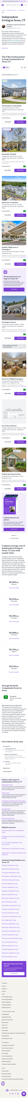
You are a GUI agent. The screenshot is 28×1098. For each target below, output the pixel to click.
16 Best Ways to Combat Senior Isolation (13, 848)
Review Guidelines (6, 1002)
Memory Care (5, 793)
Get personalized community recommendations (14, 346)
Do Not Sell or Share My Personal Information (12, 1079)
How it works (5, 1053)
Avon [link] (3, 12)
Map (23, 67)
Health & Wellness (14, 771)
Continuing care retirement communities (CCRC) (13, 1033)
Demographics (14, 746)
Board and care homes (7, 1019)
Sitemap (20, 1090)
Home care (4, 1025)
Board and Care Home (8, 818)
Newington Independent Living (10, 891)
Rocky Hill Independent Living (10, 912)
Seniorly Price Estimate (13, 40)
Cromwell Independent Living (10, 934)
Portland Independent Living (10, 949)
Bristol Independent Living (9, 902)
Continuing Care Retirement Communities (13, 801)
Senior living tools (6, 1050)
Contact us (4, 988)
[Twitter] (15, 1093)
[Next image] (24, 91)
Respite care (5, 1027)
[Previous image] (3, 91)
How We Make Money (7, 996)
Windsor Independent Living (9, 894)
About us (4, 986)
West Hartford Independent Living (11, 876)
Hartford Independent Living (10, 883)
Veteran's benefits (6, 1061)
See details (8, 122)
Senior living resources (7, 1048)
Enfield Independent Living (9, 956)
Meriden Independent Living (9, 945)
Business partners (6, 1007)
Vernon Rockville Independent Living (12, 938)
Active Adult (5, 1030)
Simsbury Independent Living (10, 865)
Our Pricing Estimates (7, 999)
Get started (14, 973)
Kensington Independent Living (10, 909)
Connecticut (21, 10)
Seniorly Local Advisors (7, 1058)
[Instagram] (12, 1093)
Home (3, 10)
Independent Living (11, 10)
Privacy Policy (5, 1071)
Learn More (14, 289)
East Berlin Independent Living (10, 923)
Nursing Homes (6, 809)
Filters (5, 67)
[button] (22, 5)
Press (3, 994)
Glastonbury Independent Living (11, 931)
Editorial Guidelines (6, 1004)
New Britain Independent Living (10, 898)
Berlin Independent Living (9, 920)
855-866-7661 (22, 1)
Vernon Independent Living (9, 942)
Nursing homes (5, 1035)
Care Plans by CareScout (8, 1045)
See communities (14, 588)
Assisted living (5, 1014)
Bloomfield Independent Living (10, 869)
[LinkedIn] (18, 1093)
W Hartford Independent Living (10, 880)
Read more (5, 48)
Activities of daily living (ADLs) (9, 1064)
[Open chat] (23, 1093)
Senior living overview (7, 1038)
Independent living (6, 1017)
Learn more (14, 529)
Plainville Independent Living (10, 887)
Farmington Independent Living (10, 872)
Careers (4, 991)
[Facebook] (10, 1093)
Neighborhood (14, 768)
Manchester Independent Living (10, 927)
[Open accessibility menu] (3, 1083)
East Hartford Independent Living (11, 905)
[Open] (25, 5)
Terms (3, 1081)
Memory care (5, 1022)
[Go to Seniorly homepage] (3, 5)
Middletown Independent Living (10, 953)
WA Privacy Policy (6, 1076)
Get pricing (20, 122)
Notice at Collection (6, 1073)
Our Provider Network (7, 1056)
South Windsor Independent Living (11, 916)
